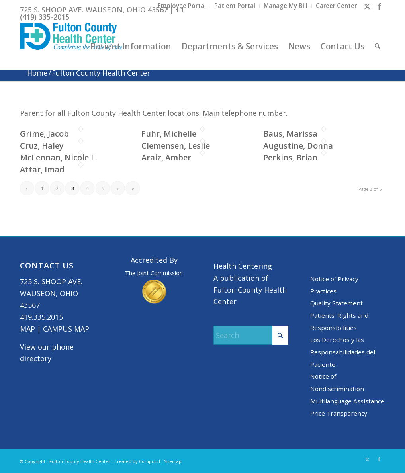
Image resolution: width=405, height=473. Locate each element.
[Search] (377, 46)
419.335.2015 (41, 317)
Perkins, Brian (290, 157)
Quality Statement (336, 303)
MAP (27, 329)
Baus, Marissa (290, 133)
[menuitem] (182, 6)
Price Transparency (338, 413)
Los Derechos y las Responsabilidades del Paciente (342, 352)
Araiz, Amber (166, 157)
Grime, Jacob (44, 133)
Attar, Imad (42, 169)
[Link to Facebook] (379, 6)
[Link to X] (367, 6)
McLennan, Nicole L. (58, 157)
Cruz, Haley (42, 145)
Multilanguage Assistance (347, 401)
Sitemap (173, 461)
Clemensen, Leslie (175, 145)
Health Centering (242, 266)
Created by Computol (137, 461)
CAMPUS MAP (66, 329)
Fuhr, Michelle (168, 133)
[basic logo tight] (71, 46)
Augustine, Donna (298, 145)
